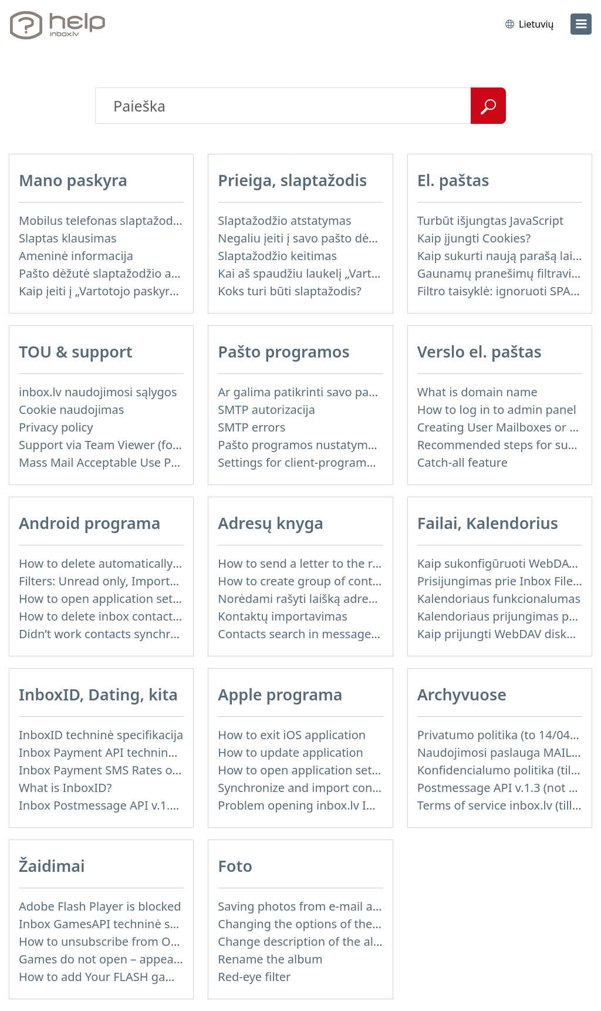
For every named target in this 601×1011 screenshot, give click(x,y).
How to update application (290, 752)
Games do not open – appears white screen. (139, 959)
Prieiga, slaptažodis (292, 180)
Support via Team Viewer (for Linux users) (133, 445)
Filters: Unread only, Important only (116, 581)
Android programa (89, 523)
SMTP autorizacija (266, 409)
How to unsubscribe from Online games (128, 941)
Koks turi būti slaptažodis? (289, 291)
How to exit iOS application (292, 735)
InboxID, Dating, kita (98, 694)
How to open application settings (109, 598)
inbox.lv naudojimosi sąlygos (98, 392)
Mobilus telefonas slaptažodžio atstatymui (135, 220)
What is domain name (477, 392)
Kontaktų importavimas (282, 616)
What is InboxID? (65, 788)
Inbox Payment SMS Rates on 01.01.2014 (130, 770)
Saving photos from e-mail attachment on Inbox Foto (363, 906)
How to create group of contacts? (309, 581)
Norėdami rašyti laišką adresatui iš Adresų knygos (354, 598)
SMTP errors (251, 427)
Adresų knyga (270, 523)
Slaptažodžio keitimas (277, 256)
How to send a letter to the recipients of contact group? (369, 563)
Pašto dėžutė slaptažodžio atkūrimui (118, 273)
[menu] (581, 24)
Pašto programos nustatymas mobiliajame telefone (358, 445)
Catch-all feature (462, 462)
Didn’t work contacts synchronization (120, 634)
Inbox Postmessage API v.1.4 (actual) (119, 805)
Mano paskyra (73, 180)
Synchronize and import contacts (308, 788)
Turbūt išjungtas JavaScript (490, 220)
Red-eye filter (254, 977)
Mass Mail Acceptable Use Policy (107, 462)
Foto (235, 866)
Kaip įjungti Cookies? (474, 238)
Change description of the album (308, 941)
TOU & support (76, 351)
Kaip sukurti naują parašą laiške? (506, 256)
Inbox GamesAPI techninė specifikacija (125, 924)
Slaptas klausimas (68, 238)
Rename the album (270, 959)
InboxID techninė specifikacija (101, 735)
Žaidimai (52, 866)
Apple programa (280, 694)
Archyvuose (462, 694)
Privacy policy (56, 427)
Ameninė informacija (76, 256)
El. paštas (453, 180)
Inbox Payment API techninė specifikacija (131, 752)
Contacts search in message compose (321, 634)
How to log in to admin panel (496, 409)
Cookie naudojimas (71, 409)
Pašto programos (283, 351)
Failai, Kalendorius (487, 523)
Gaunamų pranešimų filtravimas (506, 273)
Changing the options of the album (314, 924)
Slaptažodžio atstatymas (284, 220)
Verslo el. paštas (479, 351)
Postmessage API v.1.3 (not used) (508, 788)
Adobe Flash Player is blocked (100, 906)
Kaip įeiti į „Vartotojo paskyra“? (102, 291)
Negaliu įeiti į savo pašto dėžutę (305, 238)
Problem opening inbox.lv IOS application (331, 805)
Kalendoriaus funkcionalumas (498, 598)
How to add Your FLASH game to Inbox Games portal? (166, 977)
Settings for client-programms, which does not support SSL (380, 462)
